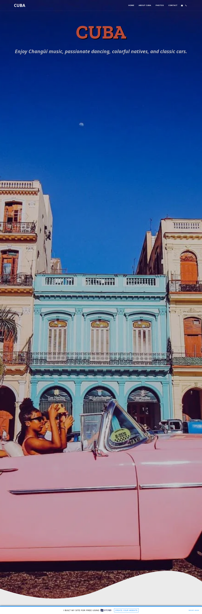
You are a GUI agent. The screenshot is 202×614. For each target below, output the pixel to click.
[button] (182, 5)
